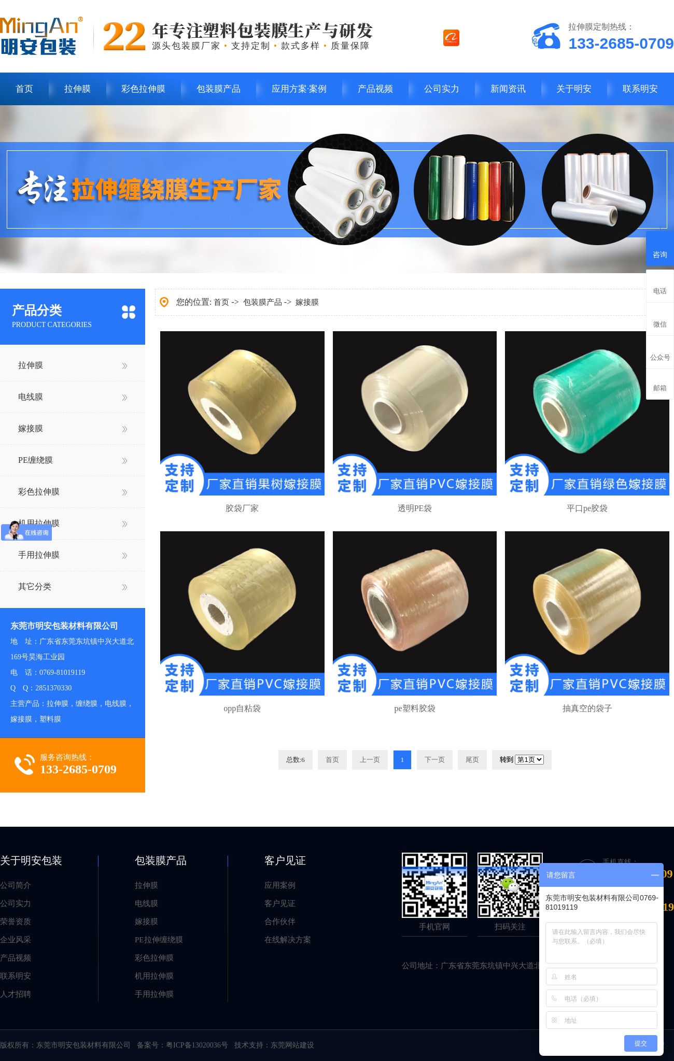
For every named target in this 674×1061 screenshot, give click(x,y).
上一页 (370, 759)
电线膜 (30, 396)
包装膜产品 (218, 89)
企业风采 (15, 940)
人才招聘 (15, 994)
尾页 (472, 759)
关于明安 (574, 89)
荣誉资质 (15, 921)
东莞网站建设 (292, 1045)
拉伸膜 (77, 89)
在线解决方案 (287, 940)
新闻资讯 (508, 89)
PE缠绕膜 (35, 460)
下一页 (435, 759)
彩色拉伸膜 (143, 89)
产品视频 (375, 89)
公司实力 (441, 89)
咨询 (660, 247)
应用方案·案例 (299, 89)
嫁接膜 (30, 428)
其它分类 (34, 586)
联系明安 (640, 89)
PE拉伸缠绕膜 (159, 940)
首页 (24, 89)
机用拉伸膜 (39, 523)
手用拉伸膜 (39, 554)
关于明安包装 (31, 860)
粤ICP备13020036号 (197, 1045)
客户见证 (285, 860)
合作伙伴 (280, 921)
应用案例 (280, 885)
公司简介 (15, 885)
